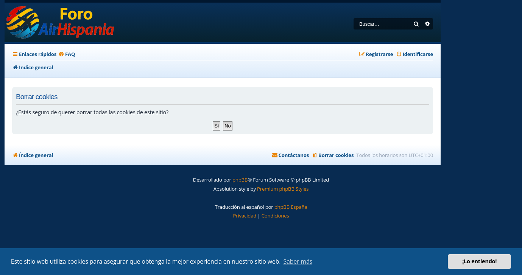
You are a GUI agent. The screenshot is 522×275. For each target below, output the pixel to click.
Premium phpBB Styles (283, 188)
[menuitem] (66, 54)
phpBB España (290, 207)
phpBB (240, 179)
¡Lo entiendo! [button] (479, 261)
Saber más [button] (297, 261)
